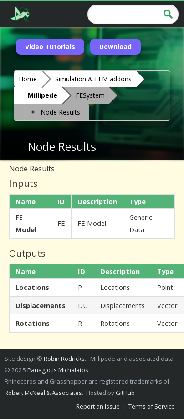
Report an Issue (98, 406)
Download (115, 46)
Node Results (54, 111)
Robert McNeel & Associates (43, 393)
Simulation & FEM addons (93, 79)
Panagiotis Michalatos (57, 370)
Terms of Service (151, 406)
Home (28, 79)
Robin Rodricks (64, 358)
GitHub (125, 393)
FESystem (90, 95)
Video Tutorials (50, 46)
